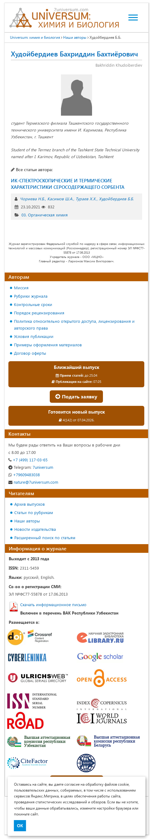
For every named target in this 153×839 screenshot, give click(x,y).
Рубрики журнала (31, 296)
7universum (30, 467)
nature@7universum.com (33, 482)
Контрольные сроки (33, 304)
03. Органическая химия (44, 214)
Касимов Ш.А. (60, 198)
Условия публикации (33, 336)
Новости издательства (35, 529)
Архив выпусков (29, 504)
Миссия (21, 287)
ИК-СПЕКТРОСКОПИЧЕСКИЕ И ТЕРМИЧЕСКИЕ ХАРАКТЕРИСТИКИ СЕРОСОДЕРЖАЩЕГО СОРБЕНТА (67, 183)
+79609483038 (24, 474)
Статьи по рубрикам (33, 512)
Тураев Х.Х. (86, 198)
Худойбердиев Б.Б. (116, 198)
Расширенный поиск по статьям (44, 537)
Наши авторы (27, 520)
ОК (20, 825)
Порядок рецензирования (39, 312)
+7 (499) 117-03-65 (28, 459)
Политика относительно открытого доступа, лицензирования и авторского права (74, 324)
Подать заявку (76, 396)
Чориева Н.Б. (32, 198)
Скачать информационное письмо (53, 604)
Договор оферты (30, 353)
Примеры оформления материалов (48, 344)
